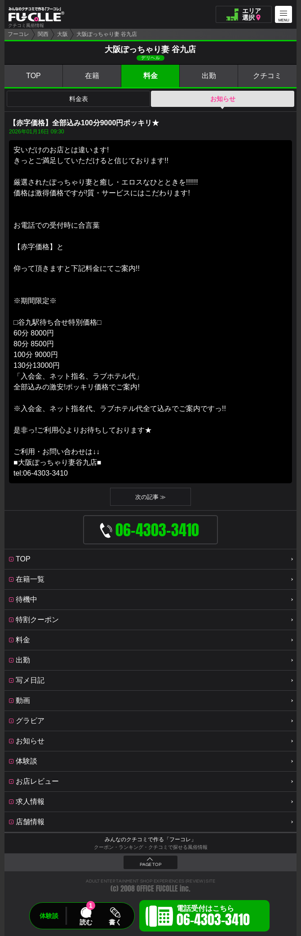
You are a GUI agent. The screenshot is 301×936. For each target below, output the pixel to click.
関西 (43, 34)
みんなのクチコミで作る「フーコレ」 (150, 839)
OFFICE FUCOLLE (157, 888)
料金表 (78, 98)
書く (115, 922)
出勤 (209, 75)
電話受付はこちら (213, 917)
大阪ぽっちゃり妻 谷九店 (106, 34)
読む (86, 922)
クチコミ (267, 75)
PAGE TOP (150, 864)
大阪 (62, 34)
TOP (33, 75)
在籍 (92, 75)
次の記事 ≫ (150, 497)
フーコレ (18, 34)
